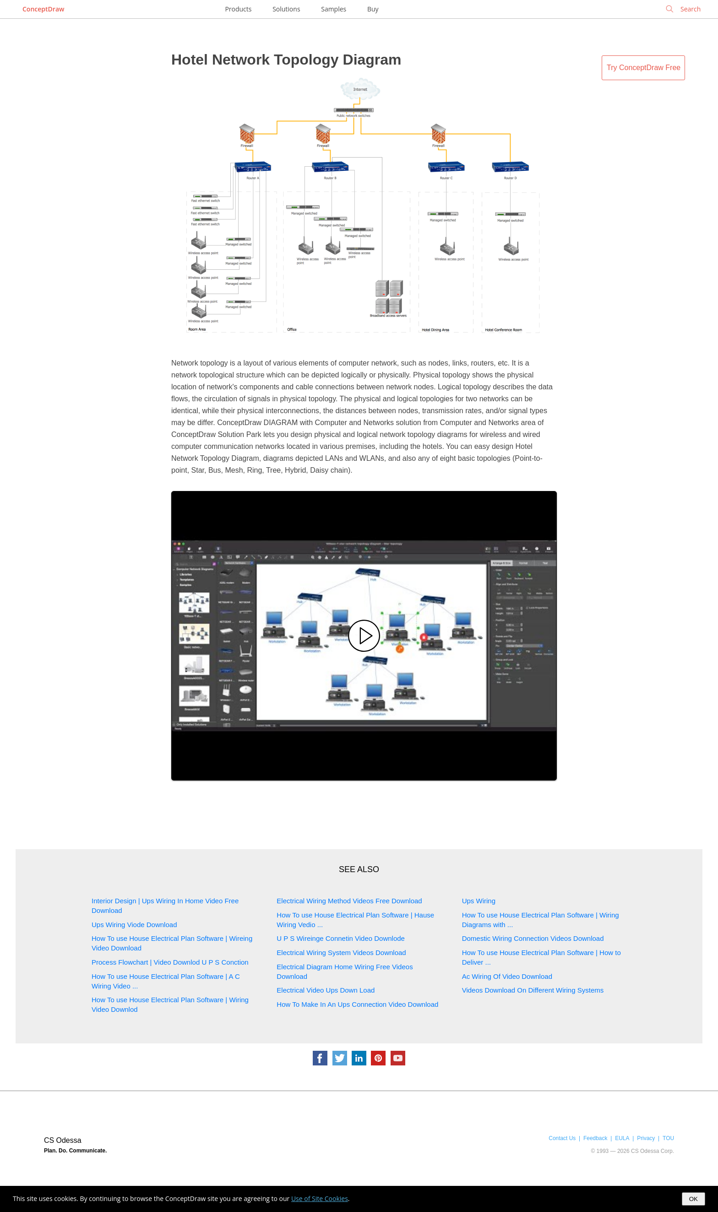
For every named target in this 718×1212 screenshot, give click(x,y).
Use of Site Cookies (319, 1198)
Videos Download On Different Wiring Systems (533, 990)
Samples (333, 9)
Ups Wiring (478, 901)
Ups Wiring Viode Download (134, 924)
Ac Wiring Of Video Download (507, 976)
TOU (668, 1138)
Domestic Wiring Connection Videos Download (533, 938)
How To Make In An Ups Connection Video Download (357, 1004)
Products (238, 9)
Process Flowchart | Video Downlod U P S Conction (170, 962)
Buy (373, 9)
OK (693, 1199)
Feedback (595, 1138)
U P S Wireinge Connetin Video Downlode (341, 938)
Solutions (286, 9)
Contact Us (562, 1138)
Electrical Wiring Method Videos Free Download (349, 901)
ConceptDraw (43, 9)
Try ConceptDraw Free (643, 67)
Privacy (646, 1138)
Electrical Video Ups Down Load (326, 990)
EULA (622, 1138)
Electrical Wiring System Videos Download (341, 952)
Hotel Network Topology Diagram (286, 59)
